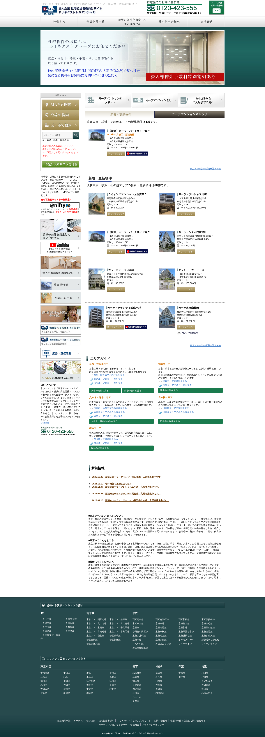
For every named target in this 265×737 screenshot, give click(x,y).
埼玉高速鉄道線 (140, 647)
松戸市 (182, 676)
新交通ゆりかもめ (210, 639)
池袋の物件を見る (169, 390)
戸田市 (205, 676)
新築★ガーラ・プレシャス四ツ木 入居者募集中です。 (132, 487)
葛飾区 (112, 676)
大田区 (66, 685)
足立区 (89, 676)
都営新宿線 (115, 639)
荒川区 (43, 681)
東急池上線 (161, 635)
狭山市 (205, 689)
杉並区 (112, 689)
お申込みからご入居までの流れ (201, 100)
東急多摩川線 (208, 635)
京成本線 (160, 623)
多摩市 (135, 701)
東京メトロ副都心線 (96, 619)
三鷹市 (135, 676)
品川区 (43, 685)
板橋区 (66, 693)
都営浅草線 (115, 635)
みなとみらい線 (163, 643)
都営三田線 (92, 639)
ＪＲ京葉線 (69, 631)
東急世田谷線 (185, 635)
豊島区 (43, 693)
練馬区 (89, 693)
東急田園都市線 (186, 631)
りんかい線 (138, 643)
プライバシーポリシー (153, 724)
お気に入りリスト (142, 720)
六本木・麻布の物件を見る (104, 421)
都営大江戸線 (93, 643)
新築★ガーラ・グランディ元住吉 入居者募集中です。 (132, 493)
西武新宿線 (184, 619)
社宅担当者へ (169, 22)
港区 (88, 672)
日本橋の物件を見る (170, 421)
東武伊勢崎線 (208, 619)
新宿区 (66, 689)
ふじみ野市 (207, 693)
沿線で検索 (60, 115)
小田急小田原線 (140, 631)
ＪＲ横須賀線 (70, 619)
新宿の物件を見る (100, 390)
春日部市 (206, 685)
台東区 (112, 672)
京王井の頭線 (208, 627)
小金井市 (136, 685)
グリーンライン (209, 643)
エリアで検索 (60, 125)
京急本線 (136, 639)
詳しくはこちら (116, 154)
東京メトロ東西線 (95, 627)
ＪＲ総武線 (46, 631)
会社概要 (206, 22)
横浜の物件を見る (100, 448)
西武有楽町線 (162, 619)
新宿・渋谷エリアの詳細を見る (109, 375)
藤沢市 (159, 689)
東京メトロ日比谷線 (119, 623)
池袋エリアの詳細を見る (175, 381)
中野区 (89, 689)
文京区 (43, 676)
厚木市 (159, 676)
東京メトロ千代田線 (119, 627)
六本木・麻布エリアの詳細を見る (110, 408)
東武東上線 (138, 623)
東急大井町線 (139, 635)
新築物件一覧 (95, 22)
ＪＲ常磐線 (69, 627)
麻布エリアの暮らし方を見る (108, 416)
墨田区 (66, 681)
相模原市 (160, 693)
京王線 (135, 627)
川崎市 (159, 681)
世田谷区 (44, 689)
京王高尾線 (161, 627)
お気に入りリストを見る (60, 164)
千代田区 (44, 672)
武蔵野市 (136, 672)
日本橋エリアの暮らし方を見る (178, 412)
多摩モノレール (186, 639)
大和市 (159, 685)
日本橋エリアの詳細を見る (176, 408)
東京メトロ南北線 (95, 635)
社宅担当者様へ (106, 720)
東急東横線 (161, 631)
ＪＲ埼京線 (46, 623)
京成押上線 (184, 623)
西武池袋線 (138, 619)
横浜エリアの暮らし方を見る (108, 443)
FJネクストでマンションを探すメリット (108, 100)
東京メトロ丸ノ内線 (96, 623)
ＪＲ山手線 (46, 619)
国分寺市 (136, 689)
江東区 (112, 681)
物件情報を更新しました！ (118, 483)
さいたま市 (207, 681)
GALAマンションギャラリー (178, 114)
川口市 (205, 672)
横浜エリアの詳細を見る (106, 439)
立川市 (135, 693)
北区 (65, 676)
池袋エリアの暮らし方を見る (177, 385)
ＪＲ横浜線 (69, 623)
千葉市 (182, 672)
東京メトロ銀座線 (118, 619)
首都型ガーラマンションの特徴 (154, 100)
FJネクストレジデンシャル (72, 11)
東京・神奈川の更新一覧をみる (205, 345)
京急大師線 (161, 639)
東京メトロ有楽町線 (96, 631)
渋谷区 (89, 685)
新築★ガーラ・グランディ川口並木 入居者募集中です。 (134, 477)
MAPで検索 (60, 105)
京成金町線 (207, 623)
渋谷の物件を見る (133, 390)
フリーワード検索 (76, 135)
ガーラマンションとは (84, 720)
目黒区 (112, 685)
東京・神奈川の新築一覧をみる (205, 168)
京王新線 (183, 627)
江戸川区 (90, 681)
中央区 (66, 672)
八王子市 (136, 697)
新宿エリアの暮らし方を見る (108, 379)
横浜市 (159, 672)
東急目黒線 (207, 631)
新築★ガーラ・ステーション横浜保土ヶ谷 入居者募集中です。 (137, 500)
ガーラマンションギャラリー (113, 724)
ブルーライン (185, 643)
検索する (58, 22)
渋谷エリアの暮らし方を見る (108, 383)
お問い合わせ (217, 7)
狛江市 (135, 681)
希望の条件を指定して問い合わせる (132, 22)
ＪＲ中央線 (46, 627)
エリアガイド (123, 720)
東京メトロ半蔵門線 (119, 631)
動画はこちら (137, 154)
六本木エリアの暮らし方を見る (109, 412)
